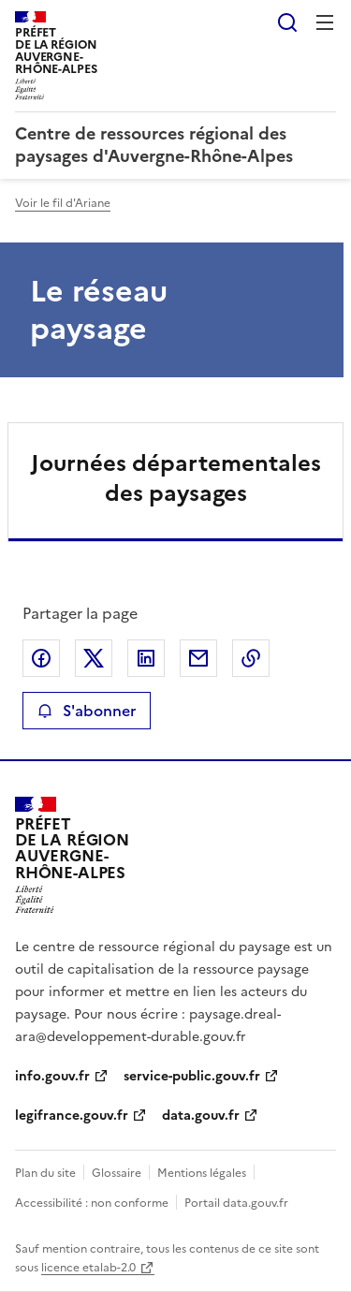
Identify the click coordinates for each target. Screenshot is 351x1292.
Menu (325, 22)
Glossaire (116, 1173)
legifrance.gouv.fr (71, 1115)
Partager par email (198, 658)
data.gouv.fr (201, 1115)
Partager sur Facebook (41, 658)
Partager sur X (93, 658)
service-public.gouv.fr (192, 1076)
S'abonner (86, 710)
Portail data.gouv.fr (236, 1203)
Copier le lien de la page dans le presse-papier (251, 658)
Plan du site (45, 1173)
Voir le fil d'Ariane (62, 203)
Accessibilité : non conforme (91, 1203)
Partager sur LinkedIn (146, 658)
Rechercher (287, 22)
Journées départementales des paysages (176, 478)
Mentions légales (201, 1173)
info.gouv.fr (52, 1076)
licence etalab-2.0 (88, 1267)
